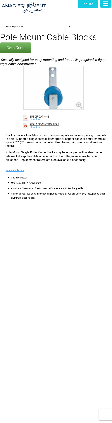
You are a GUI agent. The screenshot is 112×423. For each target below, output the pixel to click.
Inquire (88, 4)
